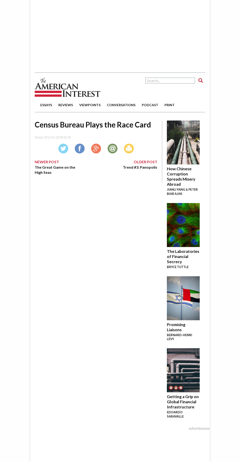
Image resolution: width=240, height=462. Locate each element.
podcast (150, 105)
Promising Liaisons (176, 327)
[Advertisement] (107, 34)
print (170, 105)
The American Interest (67, 87)
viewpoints (90, 105)
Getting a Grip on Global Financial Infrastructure (183, 401)
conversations (121, 105)
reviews (65, 105)
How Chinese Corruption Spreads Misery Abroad (181, 176)
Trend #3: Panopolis (140, 167)
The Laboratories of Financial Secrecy (183, 256)
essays (46, 105)
